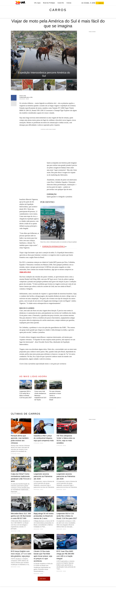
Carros (58, 10)
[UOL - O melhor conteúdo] (20, 2)
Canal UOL (61, 3)
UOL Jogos (37, 3)
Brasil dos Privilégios (49, 3)
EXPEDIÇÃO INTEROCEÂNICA (53, 246)
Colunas (69, 3)
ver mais (44, 579)
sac (82, 3)
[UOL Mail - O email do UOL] (86, 3)
